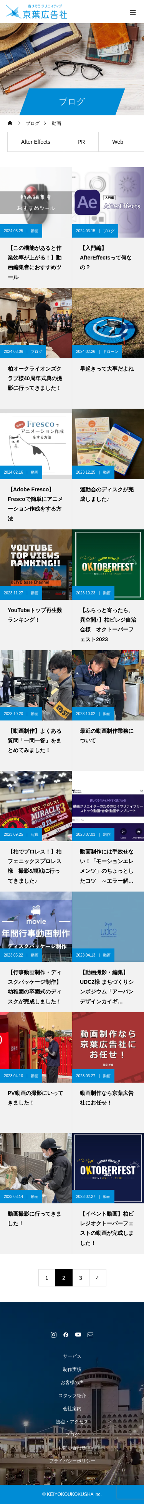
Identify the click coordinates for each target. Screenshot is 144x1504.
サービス (72, 1356)
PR (81, 142)
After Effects (35, 142)
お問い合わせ (72, 1448)
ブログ (108, 231)
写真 (34, 834)
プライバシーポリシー (72, 1461)
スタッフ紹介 (72, 1395)
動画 (34, 231)
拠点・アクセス (72, 1421)
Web (117, 142)
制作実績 (72, 1369)
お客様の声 (72, 1382)
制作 (107, 834)
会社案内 (72, 1408)
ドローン (110, 351)
